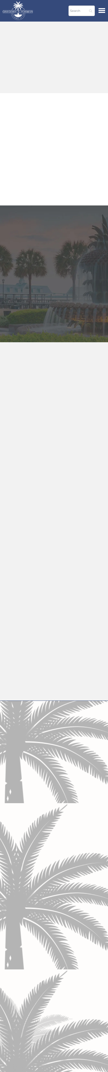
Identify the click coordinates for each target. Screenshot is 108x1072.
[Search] (81, 11)
